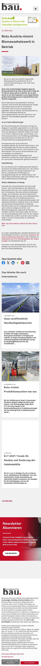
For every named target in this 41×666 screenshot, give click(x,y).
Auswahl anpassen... (8, 657)
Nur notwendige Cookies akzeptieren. (10, 662)
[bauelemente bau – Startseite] (11, 592)
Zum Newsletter (11, 553)
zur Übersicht (7, 501)
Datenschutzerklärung (9, 654)
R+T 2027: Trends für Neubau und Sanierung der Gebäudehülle (19, 460)
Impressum (20, 654)
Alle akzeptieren (29, 663)
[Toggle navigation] (35, 9)
